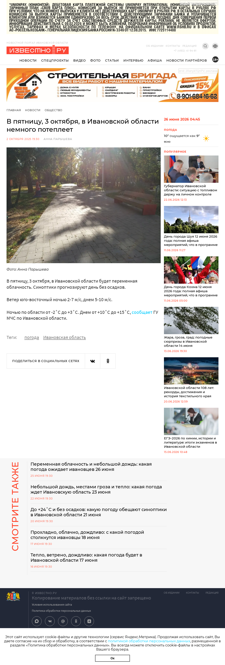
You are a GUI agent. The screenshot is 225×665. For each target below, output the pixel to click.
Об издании (155, 46)
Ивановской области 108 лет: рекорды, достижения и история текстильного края (191, 377)
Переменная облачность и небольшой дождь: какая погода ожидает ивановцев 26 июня (91, 466)
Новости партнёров (186, 60)
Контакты (173, 46)
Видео (79, 60)
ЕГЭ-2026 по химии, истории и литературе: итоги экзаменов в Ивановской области (191, 428)
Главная (14, 110)
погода (31, 337)
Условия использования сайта (52, 604)
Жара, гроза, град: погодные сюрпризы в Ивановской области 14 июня (191, 327)
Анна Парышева (58, 139)
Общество (53, 110)
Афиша (155, 60)
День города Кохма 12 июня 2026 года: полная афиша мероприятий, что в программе (191, 276)
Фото (95, 60)
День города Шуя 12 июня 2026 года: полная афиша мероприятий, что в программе (191, 226)
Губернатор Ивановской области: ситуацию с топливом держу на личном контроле (191, 175)
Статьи (112, 60)
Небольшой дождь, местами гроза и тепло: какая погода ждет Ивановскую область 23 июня (96, 489)
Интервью (133, 60)
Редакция (189, 46)
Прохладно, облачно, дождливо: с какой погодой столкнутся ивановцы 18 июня (87, 535)
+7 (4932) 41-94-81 (185, 50)
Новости (28, 60)
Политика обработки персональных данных (61, 611)
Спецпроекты (55, 60)
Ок (112, 658)
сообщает (142, 312)
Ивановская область (64, 337)
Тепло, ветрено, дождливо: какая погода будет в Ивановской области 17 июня (86, 557)
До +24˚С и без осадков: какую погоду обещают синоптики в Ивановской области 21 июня (99, 512)
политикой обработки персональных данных (149, 641)
